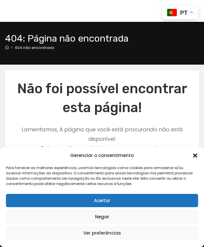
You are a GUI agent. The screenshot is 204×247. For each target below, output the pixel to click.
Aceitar (102, 200)
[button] (195, 155)
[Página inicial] (7, 47)
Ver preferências (102, 233)
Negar (102, 217)
